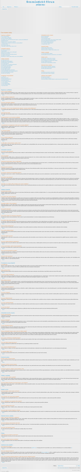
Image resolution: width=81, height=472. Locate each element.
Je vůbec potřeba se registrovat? (6, 37)
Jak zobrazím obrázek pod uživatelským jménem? (9, 54)
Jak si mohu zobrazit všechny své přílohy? (48, 73)
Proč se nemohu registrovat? (5, 45)
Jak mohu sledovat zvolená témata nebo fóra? (48, 67)
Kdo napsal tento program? (45, 76)
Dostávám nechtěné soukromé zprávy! (47, 48)
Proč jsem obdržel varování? (5, 68)
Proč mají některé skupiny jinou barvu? (47, 41)
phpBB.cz (7, 471)
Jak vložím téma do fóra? (5, 60)
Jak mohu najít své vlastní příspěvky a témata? (48, 62)
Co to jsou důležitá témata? (5, 83)
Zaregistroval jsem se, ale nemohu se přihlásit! (8, 41)
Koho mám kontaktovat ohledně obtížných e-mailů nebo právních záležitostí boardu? (54, 79)
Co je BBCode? (3, 76)
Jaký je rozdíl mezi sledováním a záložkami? (48, 66)
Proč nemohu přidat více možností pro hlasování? (9, 64)
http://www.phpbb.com (45, 452)
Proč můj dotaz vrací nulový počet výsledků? (48, 59)
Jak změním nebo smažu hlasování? (6, 65)
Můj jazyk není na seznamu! (5, 53)
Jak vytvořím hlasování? (5, 63)
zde (71, 447)
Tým (58, 467)
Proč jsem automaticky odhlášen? (6, 38)
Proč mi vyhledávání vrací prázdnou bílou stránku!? (49, 60)
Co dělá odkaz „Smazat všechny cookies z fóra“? (9, 46)
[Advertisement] (40, 21)
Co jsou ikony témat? (4, 85)
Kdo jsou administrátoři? (45, 36)
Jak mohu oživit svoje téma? (5, 73)
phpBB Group (34, 447)
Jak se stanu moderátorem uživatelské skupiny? (48, 40)
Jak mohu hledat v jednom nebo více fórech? (48, 58)
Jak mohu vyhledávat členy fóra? (46, 61)
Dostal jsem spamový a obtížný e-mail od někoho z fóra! (50, 49)
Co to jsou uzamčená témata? (5, 84)
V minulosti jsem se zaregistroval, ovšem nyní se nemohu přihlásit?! (12, 42)
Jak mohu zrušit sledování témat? (46, 68)
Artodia (78, 470)
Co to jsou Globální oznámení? (6, 81)
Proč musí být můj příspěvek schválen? (7, 72)
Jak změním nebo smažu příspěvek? (6, 61)
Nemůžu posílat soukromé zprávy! (46, 47)
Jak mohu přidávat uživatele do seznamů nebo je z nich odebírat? (51, 54)
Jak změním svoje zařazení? (5, 55)
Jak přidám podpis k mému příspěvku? (7, 62)
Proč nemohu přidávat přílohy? (6, 67)
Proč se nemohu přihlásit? (5, 36)
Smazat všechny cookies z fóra (64, 467)
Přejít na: (55, 465)
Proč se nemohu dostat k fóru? (6, 66)
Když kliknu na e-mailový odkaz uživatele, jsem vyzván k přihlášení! (12, 56)
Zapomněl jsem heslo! (4, 40)
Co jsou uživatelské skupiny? (45, 38)
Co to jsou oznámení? (4, 82)
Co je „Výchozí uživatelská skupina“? (47, 42)
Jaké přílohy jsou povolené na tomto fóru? (48, 72)
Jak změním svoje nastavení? (5, 49)
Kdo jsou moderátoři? (44, 37)
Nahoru (3, 100)
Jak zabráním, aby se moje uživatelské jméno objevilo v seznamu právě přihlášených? (14, 39)
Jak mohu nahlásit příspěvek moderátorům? (8, 69)
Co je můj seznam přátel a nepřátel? (47, 53)
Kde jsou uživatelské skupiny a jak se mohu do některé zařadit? (51, 39)
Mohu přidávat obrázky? (5, 80)
